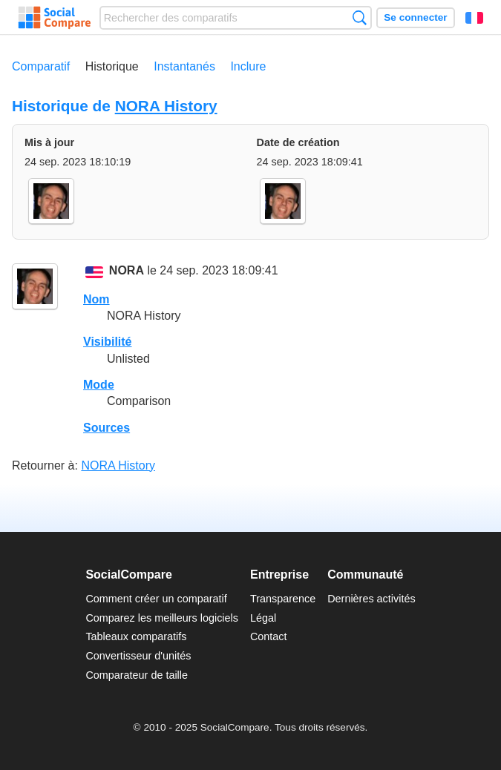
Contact (268, 636)
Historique (112, 66)
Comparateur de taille (136, 675)
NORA (126, 271)
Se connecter (415, 17)
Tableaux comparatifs (135, 636)
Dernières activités (371, 599)
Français (474, 18)
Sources (106, 427)
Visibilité (107, 341)
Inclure (248, 66)
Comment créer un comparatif (155, 599)
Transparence (282, 599)
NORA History (166, 105)
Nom (96, 299)
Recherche (360, 17)
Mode (98, 384)
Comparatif (41, 66)
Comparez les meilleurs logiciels (161, 618)
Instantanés (184, 66)
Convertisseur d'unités (138, 656)
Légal (263, 618)
